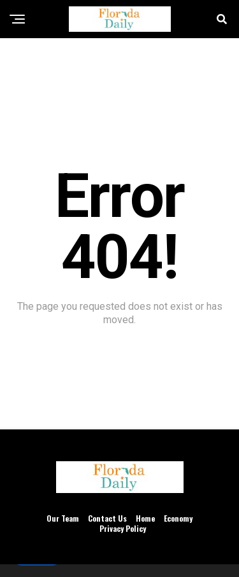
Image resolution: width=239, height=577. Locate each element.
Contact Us (107, 518)
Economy (178, 518)
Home (145, 518)
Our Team (63, 518)
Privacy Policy (122, 528)
